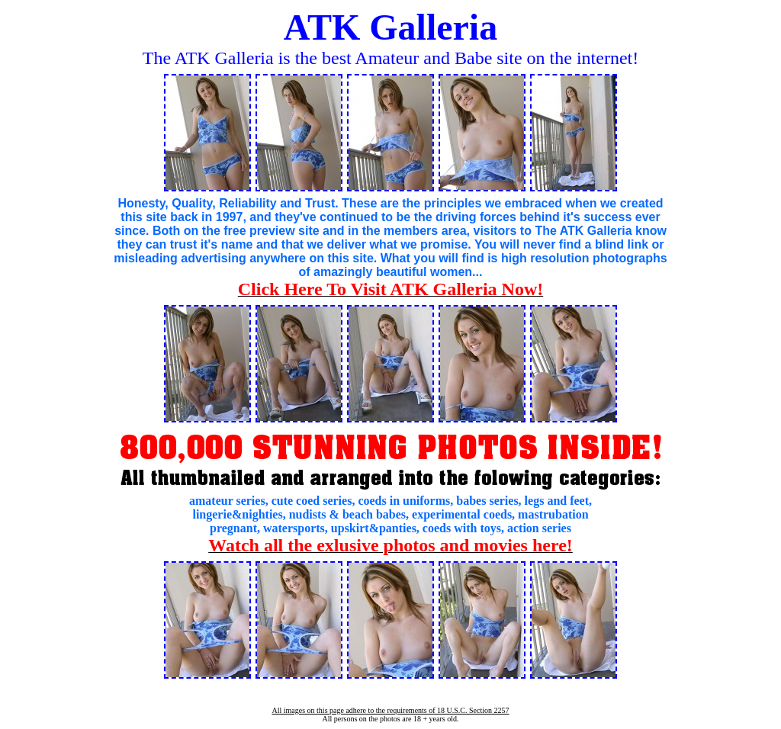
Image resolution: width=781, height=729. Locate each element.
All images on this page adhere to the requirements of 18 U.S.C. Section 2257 (390, 710)
